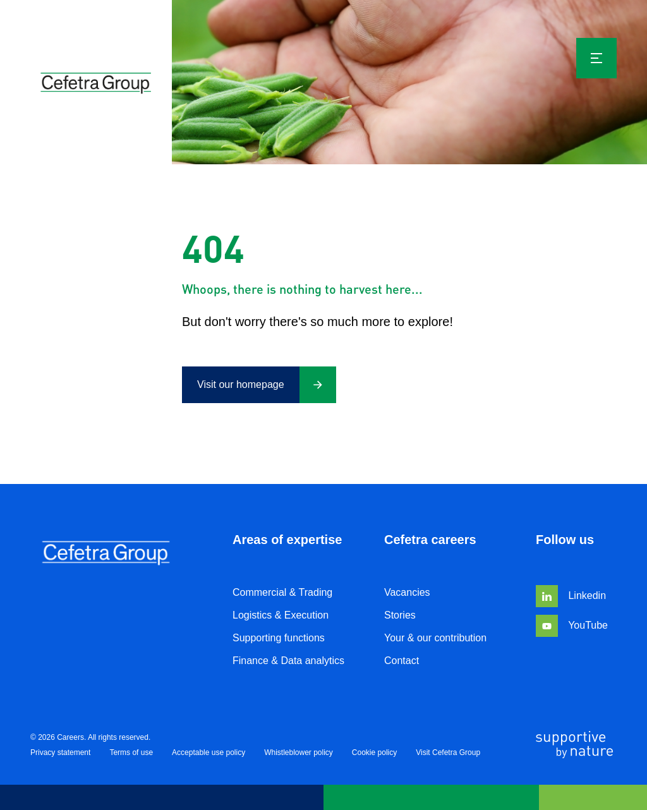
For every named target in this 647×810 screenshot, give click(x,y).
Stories (400, 615)
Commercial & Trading (282, 592)
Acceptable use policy (208, 752)
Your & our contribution (435, 637)
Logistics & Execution (281, 615)
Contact (401, 660)
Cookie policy (374, 752)
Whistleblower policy (298, 752)
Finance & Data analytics (288, 660)
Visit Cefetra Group (448, 752)
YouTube (572, 625)
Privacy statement (60, 752)
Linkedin (571, 595)
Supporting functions (279, 637)
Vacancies (407, 592)
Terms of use (131, 752)
